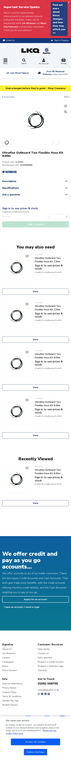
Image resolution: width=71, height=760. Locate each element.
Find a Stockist (9, 670)
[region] (35, 738)
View (35, 291)
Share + (67, 97)
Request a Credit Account (51, 661)
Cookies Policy (9, 692)
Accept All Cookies (35, 741)
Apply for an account (35, 599)
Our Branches (9, 653)
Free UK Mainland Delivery (55, 73)
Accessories (9, 97)
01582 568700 (48, 684)
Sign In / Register (61, 40)
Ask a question (11, 194)
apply (6, 212)
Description (9, 181)
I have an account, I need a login (21, 607)
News (5, 666)
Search (24, 61)
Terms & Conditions (12, 696)
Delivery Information (12, 683)
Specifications (10, 188)
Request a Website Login (50, 666)
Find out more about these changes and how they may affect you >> (59, 18)
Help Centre (44, 649)
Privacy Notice (9, 687)
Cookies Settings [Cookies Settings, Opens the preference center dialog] (35, 752)
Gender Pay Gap (10, 700)
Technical (42, 670)
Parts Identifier (45, 657)
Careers (6, 657)
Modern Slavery (10, 704)
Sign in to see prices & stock (20, 208)
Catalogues (8, 661)
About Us (7, 649)
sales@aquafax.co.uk (48, 689)
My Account (44, 62)
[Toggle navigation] (5, 61)
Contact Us (43, 653)
